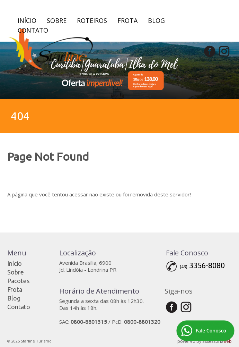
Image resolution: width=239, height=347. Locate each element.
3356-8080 (207, 265)
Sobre (57, 20)
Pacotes (18, 280)
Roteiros (92, 20)
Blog (156, 20)
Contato (33, 30)
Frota (127, 20)
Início (27, 20)
